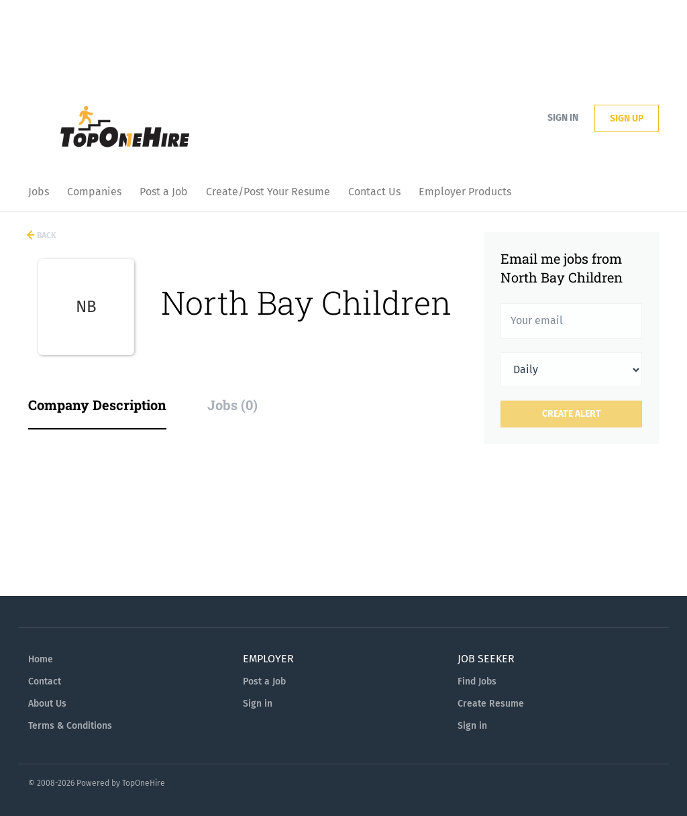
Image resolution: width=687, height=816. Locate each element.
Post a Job (264, 681)
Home (40, 659)
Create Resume (491, 703)
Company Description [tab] (97, 404)
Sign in (562, 117)
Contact (44, 681)
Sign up (626, 118)
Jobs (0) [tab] (232, 404)
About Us (47, 703)
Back (45, 235)
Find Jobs (477, 681)
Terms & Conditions (70, 725)
